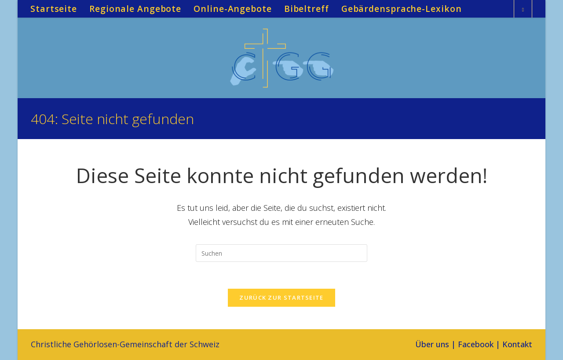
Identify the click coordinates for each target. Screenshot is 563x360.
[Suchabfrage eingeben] (281, 253)
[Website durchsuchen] (523, 10)
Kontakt (517, 344)
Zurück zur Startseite (281, 297)
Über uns (432, 344)
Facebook (476, 344)
